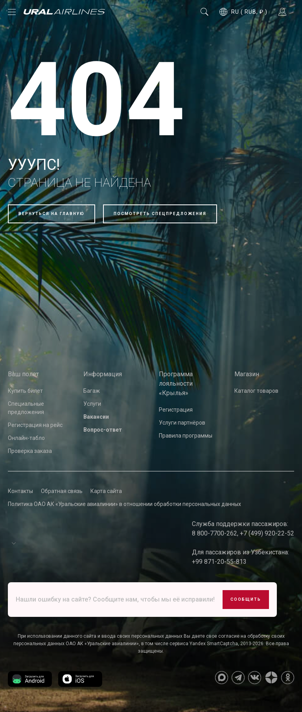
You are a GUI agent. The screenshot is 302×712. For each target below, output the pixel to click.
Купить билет (25, 391)
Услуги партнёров (182, 422)
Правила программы (185, 435)
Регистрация (176, 410)
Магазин (246, 374)
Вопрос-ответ (102, 430)
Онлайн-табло (26, 438)
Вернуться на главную (51, 214)
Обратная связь (62, 491)
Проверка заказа (30, 451)
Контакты (20, 491)
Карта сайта (106, 491)
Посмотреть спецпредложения (160, 214)
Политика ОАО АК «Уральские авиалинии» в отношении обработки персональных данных (124, 504)
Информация (102, 374)
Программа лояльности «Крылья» (176, 383)
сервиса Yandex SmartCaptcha (203, 643)
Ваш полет (23, 374)
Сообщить (245, 599)
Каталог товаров (256, 391)
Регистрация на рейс (35, 425)
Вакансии (96, 417)
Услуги (92, 404)
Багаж (91, 391)
